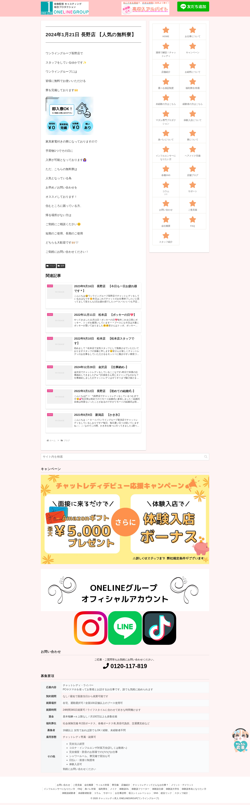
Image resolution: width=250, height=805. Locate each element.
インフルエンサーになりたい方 (70, 791)
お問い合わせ (61, 787)
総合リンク (182, 795)
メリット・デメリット (185, 787)
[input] (125, 458)
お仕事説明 (134, 795)
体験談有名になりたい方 (57, 795)
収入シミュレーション (154, 795)
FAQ (91, 791)
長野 (61, 266)
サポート (121, 795)
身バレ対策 (102, 791)
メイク (127, 791)
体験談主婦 (173, 791)
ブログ (51, 266)
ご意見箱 (75, 787)
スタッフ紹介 (198, 795)
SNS (171, 795)
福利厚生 (115, 791)
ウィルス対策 (102, 787)
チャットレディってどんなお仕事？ (152, 787)
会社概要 (87, 787)
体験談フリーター (156, 791)
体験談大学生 (189, 791)
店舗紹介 (126, 787)
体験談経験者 (79, 795)
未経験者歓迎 (96, 795)
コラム (110, 795)
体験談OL (138, 791)
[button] (206, 459)
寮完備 (115, 787)
